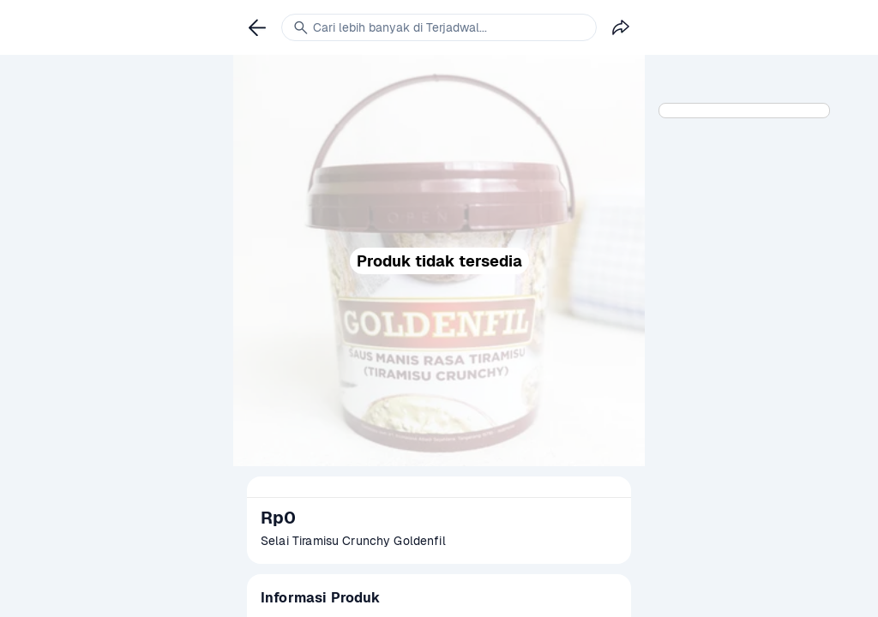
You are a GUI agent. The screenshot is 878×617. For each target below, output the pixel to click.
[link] (257, 27)
